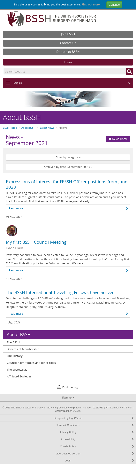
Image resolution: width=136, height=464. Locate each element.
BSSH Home (10, 127)
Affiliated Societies (19, 376)
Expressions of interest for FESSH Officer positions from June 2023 (66, 184)
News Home (118, 139)
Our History (15, 356)
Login (68, 62)
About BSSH (28, 127)
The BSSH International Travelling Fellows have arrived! (61, 292)
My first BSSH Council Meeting (36, 242)
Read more (68, 208)
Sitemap (68, 397)
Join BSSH (68, 34)
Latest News (47, 127)
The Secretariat (17, 369)
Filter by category (68, 157)
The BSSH (13, 342)
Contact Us (68, 43)
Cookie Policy (97, 446)
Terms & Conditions (95, 425)
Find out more (90, 4)
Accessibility (97, 439)
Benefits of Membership (23, 349)
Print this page (70, 387)
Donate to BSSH (68, 52)
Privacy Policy (97, 432)
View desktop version (95, 453)
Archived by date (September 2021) (68, 167)
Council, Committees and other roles (31, 363)
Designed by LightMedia (94, 418)
